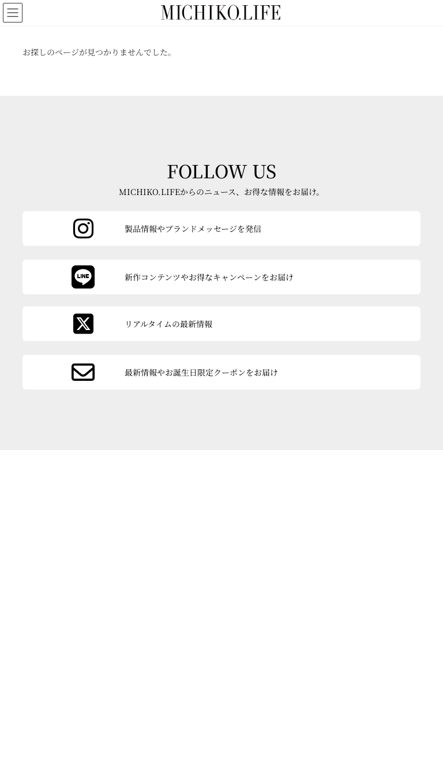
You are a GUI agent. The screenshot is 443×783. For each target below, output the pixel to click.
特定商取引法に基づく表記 (161, 718)
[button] (82, 654)
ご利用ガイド (63, 711)
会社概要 (55, 693)
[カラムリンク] (221, 372)
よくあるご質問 (63, 733)
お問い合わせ (141, 695)
